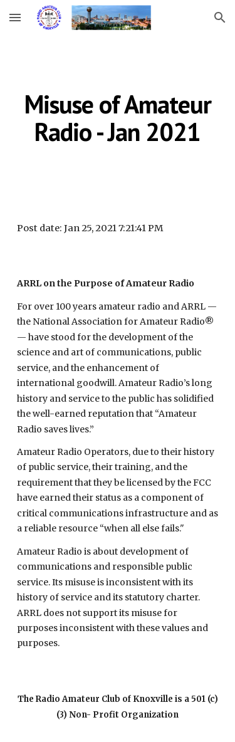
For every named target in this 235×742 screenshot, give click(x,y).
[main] (118, 117)
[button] (15, 17)
